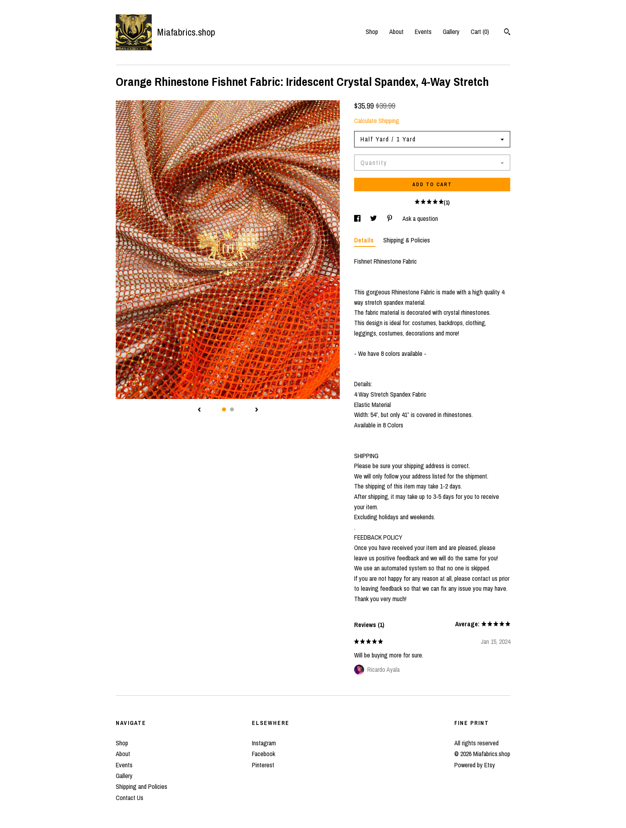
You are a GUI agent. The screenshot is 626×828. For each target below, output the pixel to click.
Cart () (480, 31)
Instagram (264, 743)
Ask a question (420, 218)
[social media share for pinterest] (390, 218)
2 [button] (232, 409)
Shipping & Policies (406, 240)
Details (364, 240)
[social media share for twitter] (374, 218)
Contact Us (129, 797)
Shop (372, 31)
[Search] (507, 32)
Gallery (451, 31)
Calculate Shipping (376, 120)
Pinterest (263, 764)
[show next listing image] (257, 410)
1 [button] (224, 409)
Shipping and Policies (141, 786)
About (396, 31)
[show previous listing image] (199, 410)
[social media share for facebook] (358, 218)
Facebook (263, 753)
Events (423, 31)
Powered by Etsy (474, 764)
